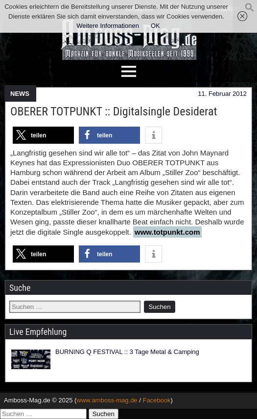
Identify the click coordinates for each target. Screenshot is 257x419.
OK (155, 25)
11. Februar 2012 (222, 93)
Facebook (156, 400)
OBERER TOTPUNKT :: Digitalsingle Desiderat (113, 111)
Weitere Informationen (107, 25)
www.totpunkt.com (167, 232)
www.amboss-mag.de (106, 400)
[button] (250, 10)
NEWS (19, 93)
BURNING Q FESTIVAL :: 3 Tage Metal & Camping (127, 351)
